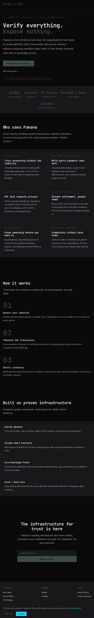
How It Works (8, 596)
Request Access (47, 559)
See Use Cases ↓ (10, 71)
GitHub (44, 592)
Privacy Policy (83, 592)
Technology (8, 600)
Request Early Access (18, 63)
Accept (21, 614)
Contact (45, 596)
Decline (9, 614)
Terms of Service (84, 596)
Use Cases (7, 592)
